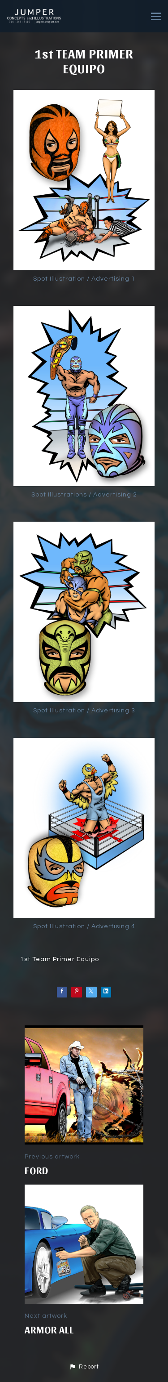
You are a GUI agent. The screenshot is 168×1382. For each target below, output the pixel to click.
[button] (84, 1367)
